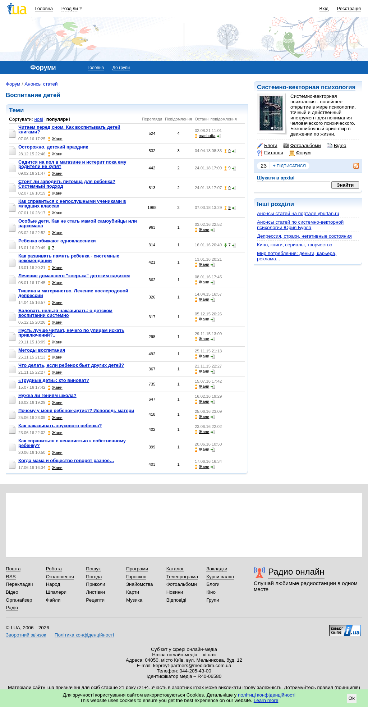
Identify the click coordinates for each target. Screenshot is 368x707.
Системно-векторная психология (306, 87)
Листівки (95, 592)
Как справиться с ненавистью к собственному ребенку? (72, 443)
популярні (58, 119)
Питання (270, 153)
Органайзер (19, 600)
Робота (54, 568)
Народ (53, 584)
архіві (288, 178)
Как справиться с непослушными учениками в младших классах (72, 204)
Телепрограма (182, 576)
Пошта (13, 568)
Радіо (12, 607)
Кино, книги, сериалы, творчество (294, 244)
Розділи (69, 8)
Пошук (93, 568)
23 (264, 166)
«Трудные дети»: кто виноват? (53, 380)
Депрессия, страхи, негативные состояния (304, 236)
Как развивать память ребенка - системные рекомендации (68, 258)
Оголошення (60, 576)
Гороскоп (136, 576)
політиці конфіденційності (266, 695)
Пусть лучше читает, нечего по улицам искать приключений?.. (71, 333)
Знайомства (139, 584)
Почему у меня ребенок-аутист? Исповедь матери (76, 410)
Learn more (266, 700)
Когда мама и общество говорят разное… (66, 460)
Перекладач (19, 584)
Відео (336, 146)
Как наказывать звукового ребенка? (60, 425)
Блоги (267, 146)
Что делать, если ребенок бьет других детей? (71, 365)
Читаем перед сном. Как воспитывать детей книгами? (69, 129)
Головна (44, 8)
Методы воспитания (41, 350)
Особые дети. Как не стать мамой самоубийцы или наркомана (77, 223)
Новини (174, 592)
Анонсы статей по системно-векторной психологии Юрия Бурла (300, 224)
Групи (212, 600)
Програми (137, 568)
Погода (94, 576)
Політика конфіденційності (84, 635)
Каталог (175, 568)
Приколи (95, 584)
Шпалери (56, 592)
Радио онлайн (296, 571)
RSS (11, 576)
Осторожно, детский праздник (53, 147)
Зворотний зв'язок (26, 635)
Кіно (211, 592)
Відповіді (176, 600)
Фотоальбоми (302, 146)
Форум (300, 153)
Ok (352, 698)
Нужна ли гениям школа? (47, 395)
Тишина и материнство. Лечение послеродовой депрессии (73, 293)
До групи (121, 67)
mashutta (205, 135)
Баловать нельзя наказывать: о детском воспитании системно (65, 313)
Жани (55, 139)
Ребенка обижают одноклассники (57, 240)
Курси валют (220, 576)
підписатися (289, 165)
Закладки (216, 568)
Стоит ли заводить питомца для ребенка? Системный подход (66, 184)
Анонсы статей (41, 84)
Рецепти (95, 600)
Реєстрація (349, 8)
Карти (132, 592)
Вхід (324, 8)
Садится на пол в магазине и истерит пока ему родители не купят (72, 164)
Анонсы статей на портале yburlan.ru (298, 213)
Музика (134, 600)
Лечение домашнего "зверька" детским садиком (74, 275)
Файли (53, 600)
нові (38, 119)
